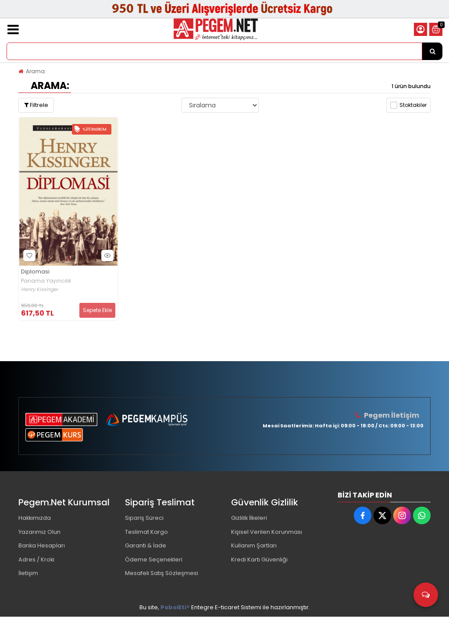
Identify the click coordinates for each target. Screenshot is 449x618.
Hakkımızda (35, 518)
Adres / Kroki (36, 560)
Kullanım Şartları (254, 546)
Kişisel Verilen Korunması (266, 532)
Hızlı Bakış (106, 255)
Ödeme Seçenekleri (154, 560)
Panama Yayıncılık (46, 281)
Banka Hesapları (41, 546)
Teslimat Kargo (146, 532)
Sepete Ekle (97, 310)
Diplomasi (35, 272)
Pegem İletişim (391, 415)
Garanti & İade (145, 546)
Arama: (36, 71)
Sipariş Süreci (144, 518)
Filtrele (36, 105)
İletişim (28, 574)
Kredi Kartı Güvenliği (259, 560)
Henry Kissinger (39, 289)
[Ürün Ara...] (432, 51)
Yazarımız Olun (39, 532)
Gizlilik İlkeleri (249, 518)
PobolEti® (175, 608)
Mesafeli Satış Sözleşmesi (161, 574)
